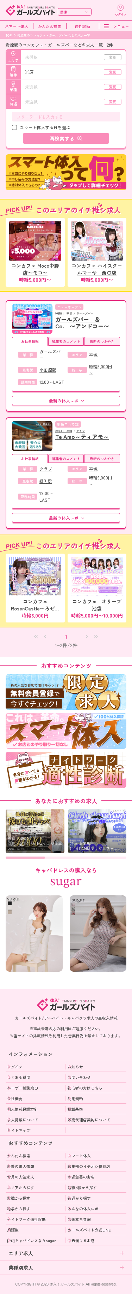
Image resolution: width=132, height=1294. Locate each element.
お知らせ (75, 1066)
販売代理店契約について (89, 1119)
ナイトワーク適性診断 (26, 1219)
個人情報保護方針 (22, 1109)
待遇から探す (79, 1198)
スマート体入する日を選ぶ (45, 127)
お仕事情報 (30, 341)
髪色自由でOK (68, 424)
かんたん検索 (49, 26)
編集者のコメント (66, 341)
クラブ (80, 431)
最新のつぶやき (102, 341)
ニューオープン (69, 307)
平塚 (93, 355)
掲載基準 (75, 1109)
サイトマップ (18, 1130)
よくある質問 (18, 1077)
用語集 (13, 1230)
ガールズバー (84, 313)
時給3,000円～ (100, 369)
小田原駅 (47, 370)
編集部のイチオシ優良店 (89, 1166)
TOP (9, 35)
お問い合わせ (79, 1077)
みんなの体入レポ (83, 1208)
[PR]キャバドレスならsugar (31, 1240)
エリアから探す (20, 1187)
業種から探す (18, 1198)
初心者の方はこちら (85, 1088)
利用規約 (75, 1098)
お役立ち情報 (79, 1219)
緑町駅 (45, 481)
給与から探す (18, 1208)
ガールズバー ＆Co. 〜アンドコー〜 (82, 322)
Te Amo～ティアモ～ (82, 436)
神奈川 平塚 (63, 313)
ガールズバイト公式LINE (89, 1230)
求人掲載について (22, 1119)
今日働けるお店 (81, 1240)
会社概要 (15, 1098)
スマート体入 (16, 26)
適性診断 (82, 26)
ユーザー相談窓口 (22, 1088)
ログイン (15, 1066)
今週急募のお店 (81, 1177)
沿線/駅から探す (82, 1187)
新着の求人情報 (20, 1166)
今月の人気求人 (20, 1177)
